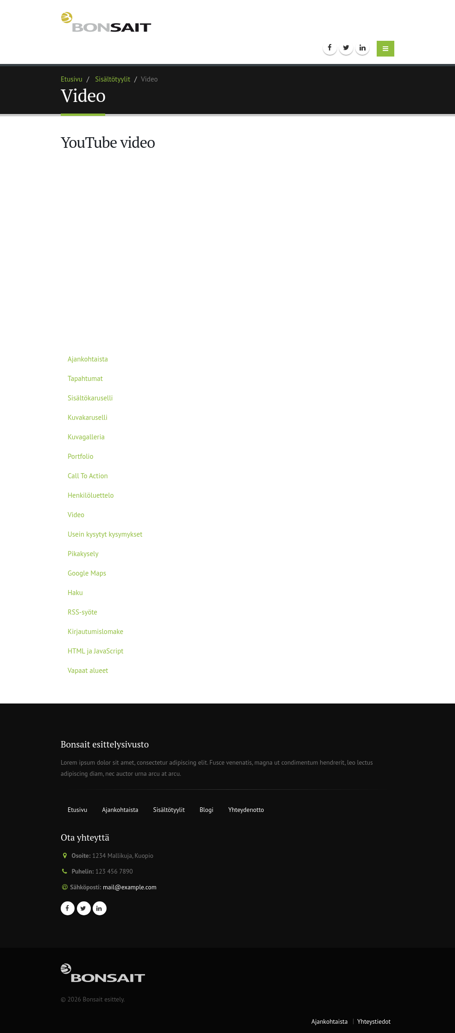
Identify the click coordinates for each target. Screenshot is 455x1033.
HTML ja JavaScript (95, 650)
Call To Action (88, 475)
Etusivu (71, 79)
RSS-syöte (82, 612)
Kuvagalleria (86, 436)
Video (76, 514)
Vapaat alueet (88, 670)
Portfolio (81, 456)
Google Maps (87, 573)
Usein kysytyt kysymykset (105, 534)
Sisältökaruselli (90, 397)
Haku (75, 592)
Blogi (207, 809)
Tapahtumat (85, 378)
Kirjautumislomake (95, 631)
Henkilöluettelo (91, 495)
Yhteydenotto (246, 809)
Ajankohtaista (88, 359)
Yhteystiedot (374, 1021)
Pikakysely (83, 553)
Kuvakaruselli (87, 417)
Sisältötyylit (112, 79)
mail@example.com (130, 887)
